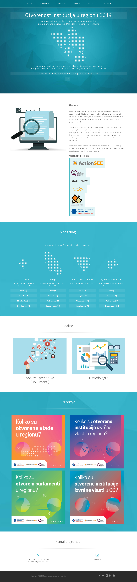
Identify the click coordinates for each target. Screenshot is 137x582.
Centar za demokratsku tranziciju (54, 576)
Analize (77, 4)
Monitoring (62, 4)
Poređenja (92, 4)
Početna (29, 4)
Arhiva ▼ (108, 4)
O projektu (44, 4)
